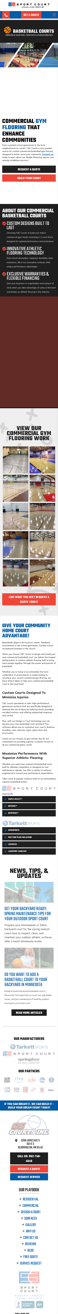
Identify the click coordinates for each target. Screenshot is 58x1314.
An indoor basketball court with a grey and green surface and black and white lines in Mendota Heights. (15, 459)
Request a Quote (29, 169)
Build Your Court (29, 178)
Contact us (48, 154)
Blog (29, 1251)
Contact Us (29, 1238)
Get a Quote (31, 15)
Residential (29, 1199)
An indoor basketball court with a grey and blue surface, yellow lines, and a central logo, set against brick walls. (15, 544)
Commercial (29, 1206)
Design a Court (29, 1212)
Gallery (29, 1225)
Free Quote (29, 1257)
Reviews (29, 1244)
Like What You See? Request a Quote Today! (29, 599)
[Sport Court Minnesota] (29, 7)
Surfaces (29, 1219)
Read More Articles (29, 1013)
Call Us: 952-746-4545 (29, 1158)
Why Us (29, 1231)
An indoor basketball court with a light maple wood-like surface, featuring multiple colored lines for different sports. (15, 488)
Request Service (29, 1177)
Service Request (29, 1263)
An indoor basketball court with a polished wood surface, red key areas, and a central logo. (15, 572)
